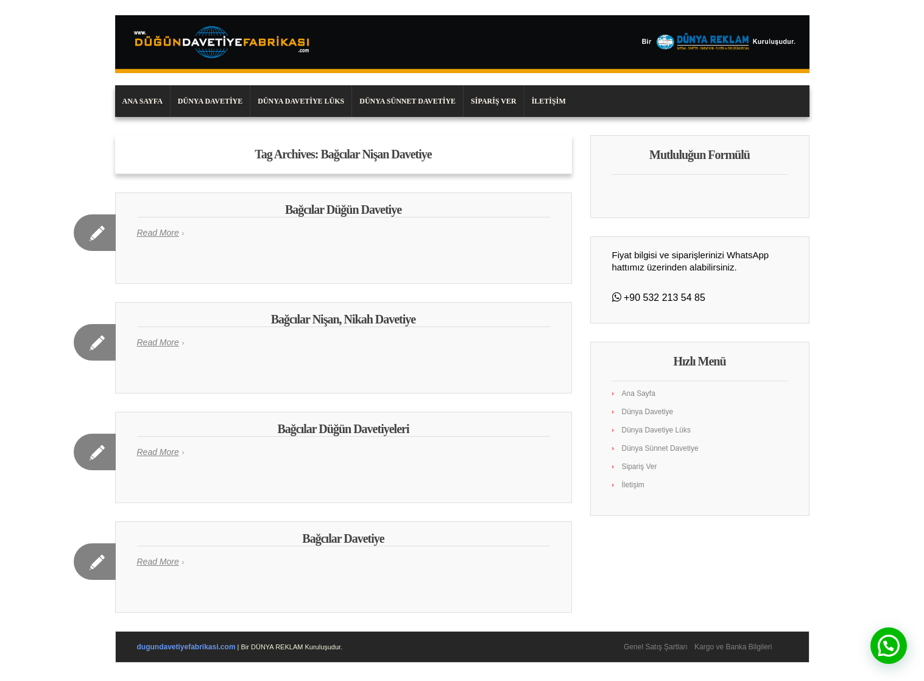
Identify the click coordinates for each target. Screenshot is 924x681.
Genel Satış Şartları (656, 647)
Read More (158, 233)
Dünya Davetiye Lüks (301, 101)
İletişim (549, 101)
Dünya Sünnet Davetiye (407, 101)
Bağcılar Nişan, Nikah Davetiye (343, 319)
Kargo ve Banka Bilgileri (733, 647)
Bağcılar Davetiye (343, 538)
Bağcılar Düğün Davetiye (343, 209)
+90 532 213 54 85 (663, 297)
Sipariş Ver (494, 101)
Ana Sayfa (142, 101)
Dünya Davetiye (210, 101)
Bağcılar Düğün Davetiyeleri (343, 429)
